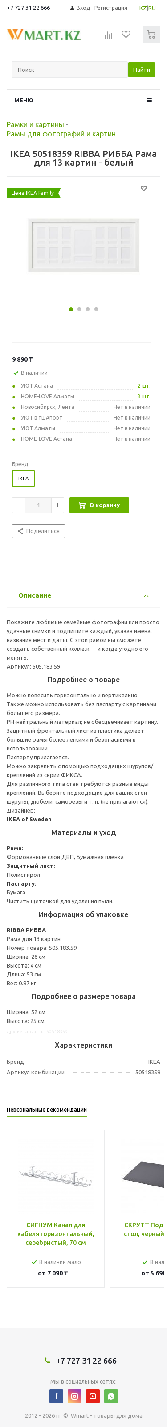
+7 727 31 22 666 (28, 7)
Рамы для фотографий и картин (61, 134)
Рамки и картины (35, 124)
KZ (143, 8)
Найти (141, 69)
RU (152, 8)
